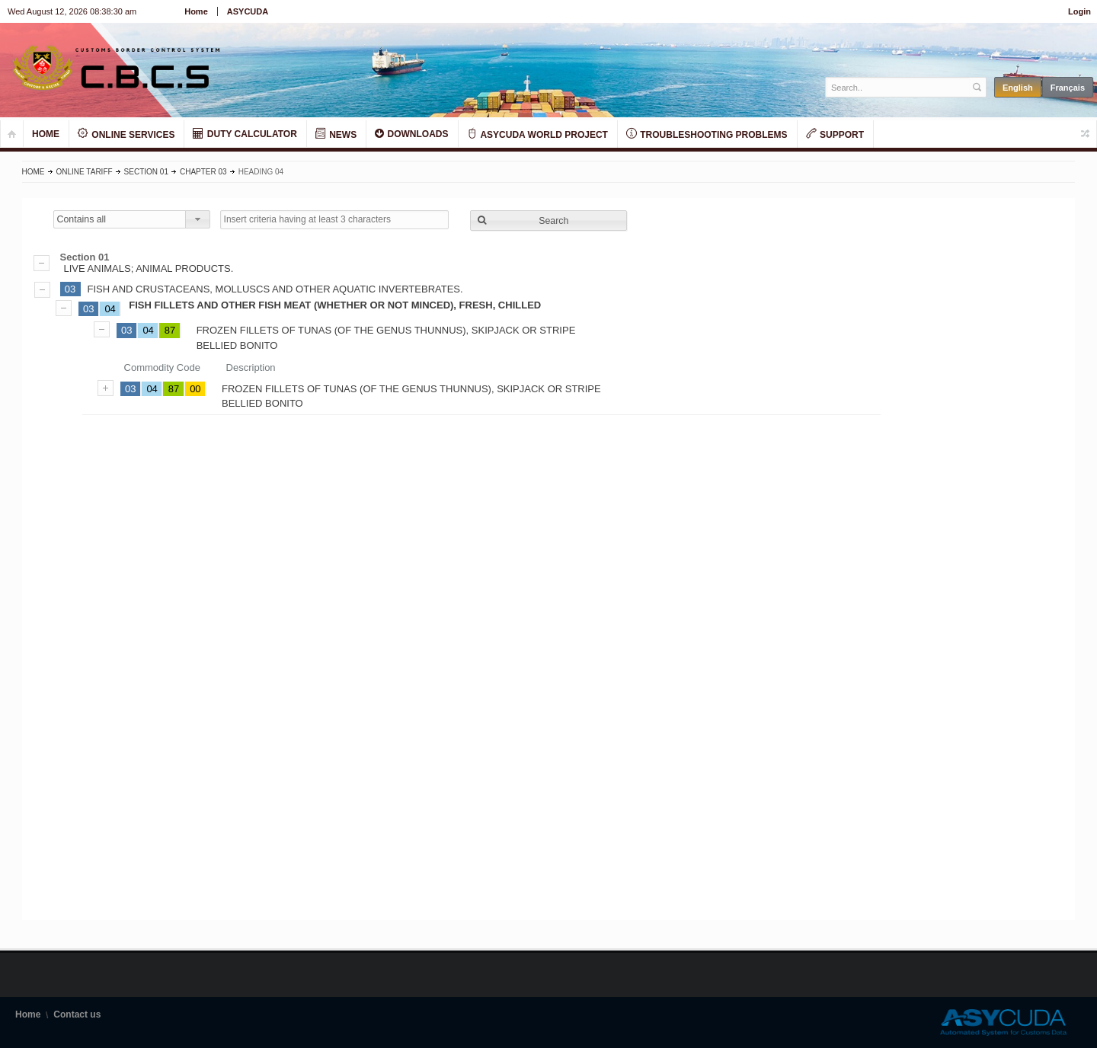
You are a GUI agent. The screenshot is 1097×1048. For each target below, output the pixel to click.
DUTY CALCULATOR (244, 133)
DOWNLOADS (411, 133)
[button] (548, 220)
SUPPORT (835, 134)
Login (1079, 11)
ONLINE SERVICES (126, 134)
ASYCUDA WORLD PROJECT (537, 134)
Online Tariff (84, 172)
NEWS (336, 134)
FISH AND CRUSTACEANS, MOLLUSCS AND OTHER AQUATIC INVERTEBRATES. (275, 289)
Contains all (82, 219)
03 (70, 289)
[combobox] (131, 219)
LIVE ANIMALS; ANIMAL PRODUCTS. (549, 262)
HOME (45, 134)
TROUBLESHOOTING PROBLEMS (707, 134)
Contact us (77, 1014)
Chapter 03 (203, 172)
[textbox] (898, 87)
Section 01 (146, 172)
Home (196, 11)
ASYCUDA (247, 11)
